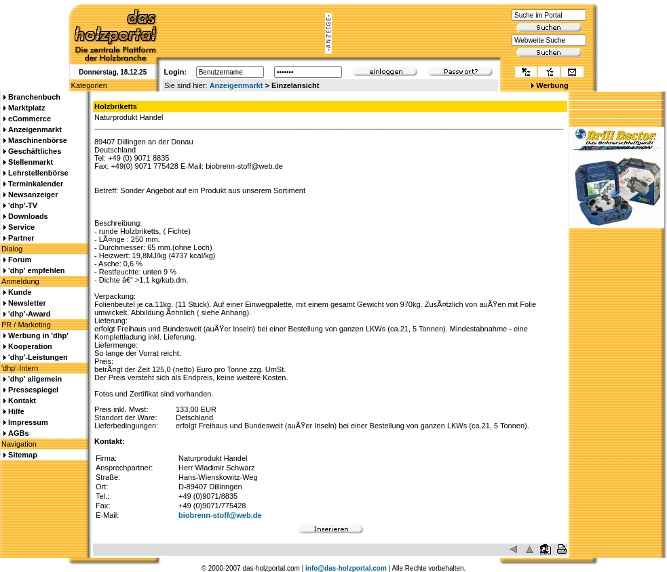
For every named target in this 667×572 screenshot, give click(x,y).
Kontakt (22, 400)
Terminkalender (35, 184)
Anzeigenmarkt (236, 85)
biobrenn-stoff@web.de (220, 515)
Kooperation (30, 346)
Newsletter (27, 303)
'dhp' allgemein (35, 379)
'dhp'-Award (29, 314)
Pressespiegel (33, 390)
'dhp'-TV (22, 205)
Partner (21, 238)
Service (21, 227)
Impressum (28, 422)
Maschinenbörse (37, 140)
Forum (19, 260)
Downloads (28, 216)
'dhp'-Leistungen (38, 357)
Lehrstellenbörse (38, 173)
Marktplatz (26, 108)
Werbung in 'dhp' (38, 335)
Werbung (552, 85)
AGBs (18, 433)
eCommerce (29, 119)
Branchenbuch (34, 97)
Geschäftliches (34, 151)
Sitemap (22, 455)
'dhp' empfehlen (36, 270)
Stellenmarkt (30, 162)
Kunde (19, 292)
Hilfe (16, 411)
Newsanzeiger (33, 194)
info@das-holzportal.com (346, 568)
